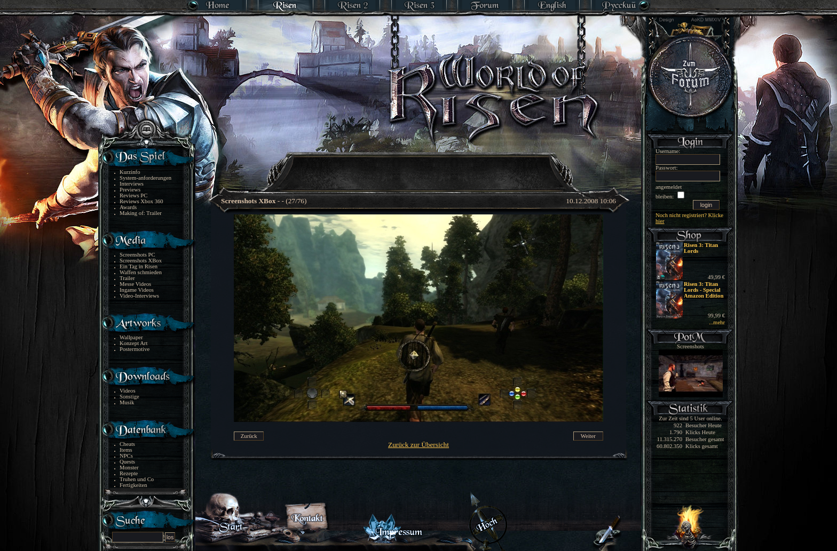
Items (126, 450)
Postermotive (134, 349)
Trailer (127, 278)
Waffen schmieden (141, 272)
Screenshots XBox (141, 260)
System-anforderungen (145, 178)
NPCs (126, 456)
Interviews (132, 184)
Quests (127, 462)
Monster (129, 467)
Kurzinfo (130, 172)
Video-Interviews (139, 296)
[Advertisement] (419, 165)
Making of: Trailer (141, 213)
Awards (128, 207)
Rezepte (129, 473)
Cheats (127, 444)
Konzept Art (133, 343)
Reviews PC (133, 195)
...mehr (717, 322)
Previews (130, 190)
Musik (127, 402)
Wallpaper (131, 337)
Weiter (588, 436)
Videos (128, 391)
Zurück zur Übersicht (418, 445)
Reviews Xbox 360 (141, 201)
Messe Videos (135, 284)
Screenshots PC (137, 255)
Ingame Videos (137, 290)
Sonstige (129, 397)
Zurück (249, 436)
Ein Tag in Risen (138, 266)
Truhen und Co (137, 479)
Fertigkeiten (133, 485)
